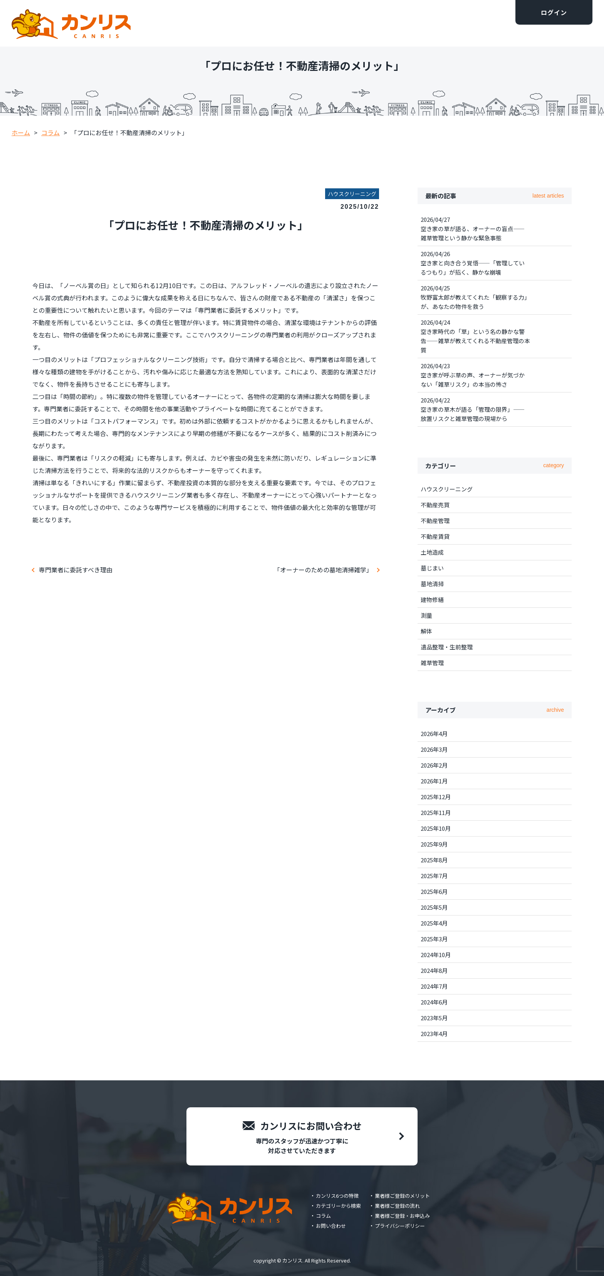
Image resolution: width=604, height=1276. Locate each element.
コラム (323, 1215)
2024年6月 (434, 1002)
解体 (426, 631)
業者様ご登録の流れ (397, 1205)
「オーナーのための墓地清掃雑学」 (323, 569)
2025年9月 (434, 844)
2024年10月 (436, 955)
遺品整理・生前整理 (447, 647)
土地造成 (432, 552)
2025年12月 (436, 797)
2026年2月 (434, 765)
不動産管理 (435, 520)
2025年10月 (436, 828)
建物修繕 (432, 599)
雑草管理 (432, 663)
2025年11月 (436, 812)
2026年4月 (434, 733)
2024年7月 (434, 986)
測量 (426, 615)
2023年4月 (434, 1034)
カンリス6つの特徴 (337, 1195)
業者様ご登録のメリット (402, 1195)
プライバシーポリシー (400, 1225)
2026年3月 (434, 749)
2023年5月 (434, 1018)
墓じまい (432, 568)
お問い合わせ (331, 1225)
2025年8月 (434, 860)
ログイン (554, 12)
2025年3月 (434, 939)
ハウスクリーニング (447, 489)
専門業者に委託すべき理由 (75, 569)
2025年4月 (434, 923)
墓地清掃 (432, 584)
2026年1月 (434, 781)
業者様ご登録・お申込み (402, 1215)
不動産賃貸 (435, 536)
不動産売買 (435, 505)
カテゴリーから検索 (338, 1205)
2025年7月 (434, 876)
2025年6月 (434, 891)
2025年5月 (434, 907)
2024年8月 (434, 970)
